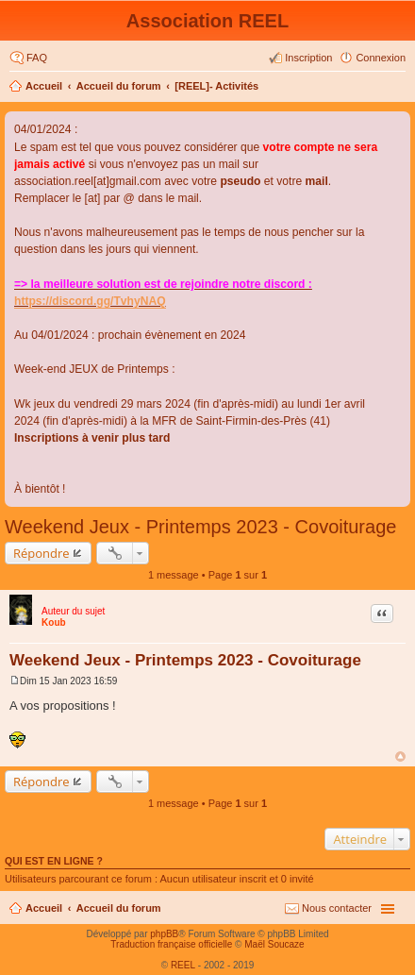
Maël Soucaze (274, 944)
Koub (54, 622)
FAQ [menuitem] (36, 57)
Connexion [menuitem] (381, 57)
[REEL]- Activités (216, 86)
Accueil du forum (118, 86)
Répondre (41, 553)
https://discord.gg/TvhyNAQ (90, 301)
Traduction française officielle (171, 944)
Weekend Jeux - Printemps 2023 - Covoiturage (200, 526)
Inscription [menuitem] (308, 57)
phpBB (164, 934)
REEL (183, 965)
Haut (400, 756)
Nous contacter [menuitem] (337, 908)
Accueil (43, 86)
